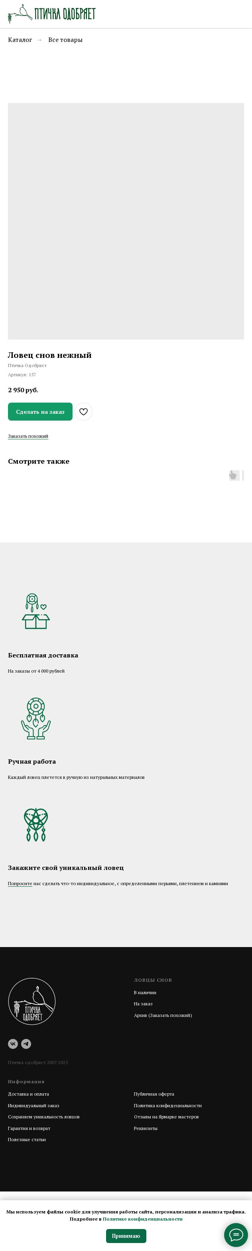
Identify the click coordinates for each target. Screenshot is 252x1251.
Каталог (20, 40)
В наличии (145, 992)
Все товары (65, 40)
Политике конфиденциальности (143, 1219)
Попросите (20, 883)
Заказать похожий (28, 436)
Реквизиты (146, 1128)
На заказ (143, 1004)
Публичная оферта (154, 1094)
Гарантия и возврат (29, 1128)
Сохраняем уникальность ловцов (44, 1117)
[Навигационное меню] (238, 14)
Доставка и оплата (28, 1094)
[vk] (13, 1044)
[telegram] (26, 1044)
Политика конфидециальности (168, 1105)
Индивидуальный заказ (33, 1105)
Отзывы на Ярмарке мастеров (166, 1117)
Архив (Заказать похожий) (163, 1015)
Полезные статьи (27, 1139)
